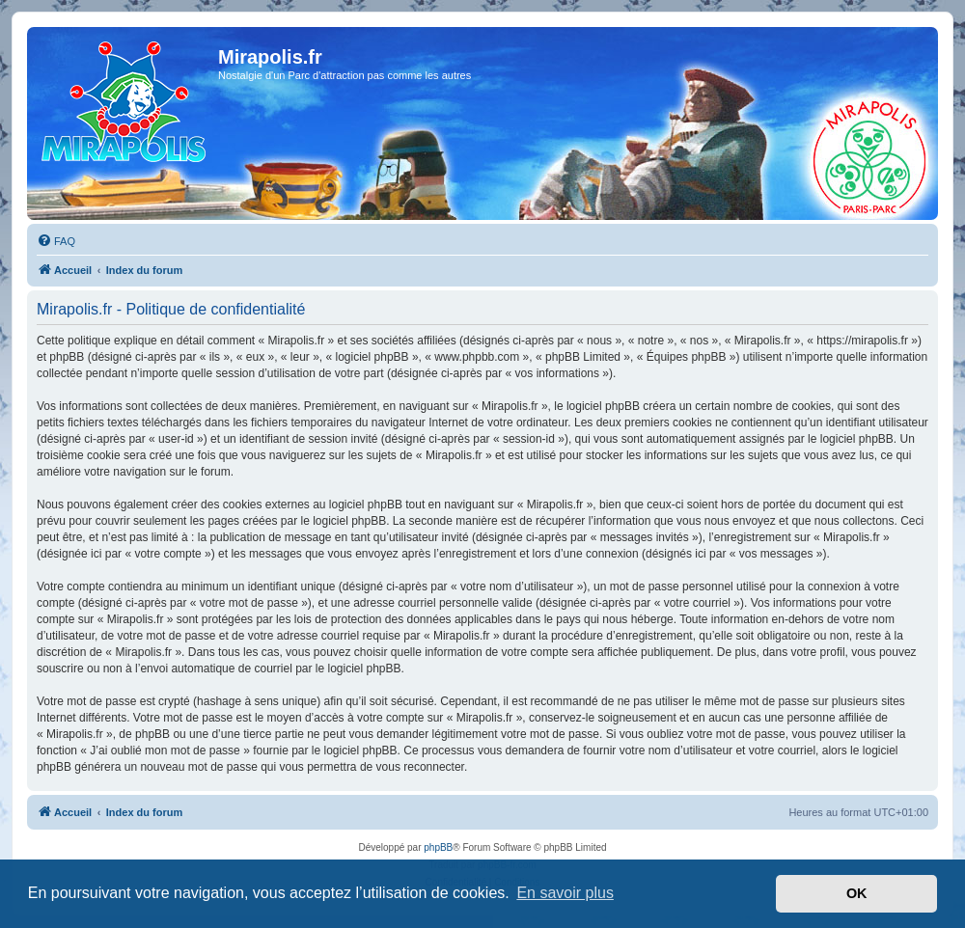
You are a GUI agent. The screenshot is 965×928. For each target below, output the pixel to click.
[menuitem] (56, 241)
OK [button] (857, 893)
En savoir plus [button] (565, 893)
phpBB (438, 847)
